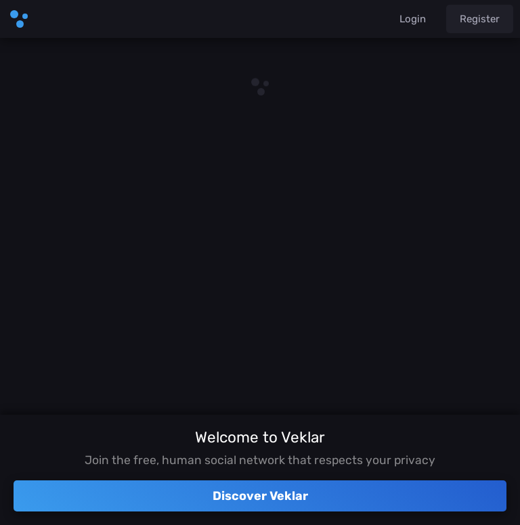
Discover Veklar (260, 495)
